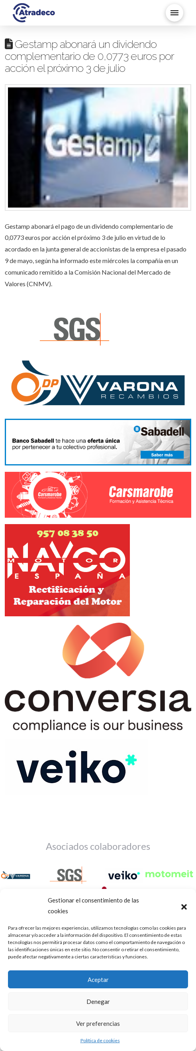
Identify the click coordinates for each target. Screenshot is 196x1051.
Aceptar (98, 979)
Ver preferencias (98, 1023)
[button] (184, 906)
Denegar (98, 1001)
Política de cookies (100, 1040)
